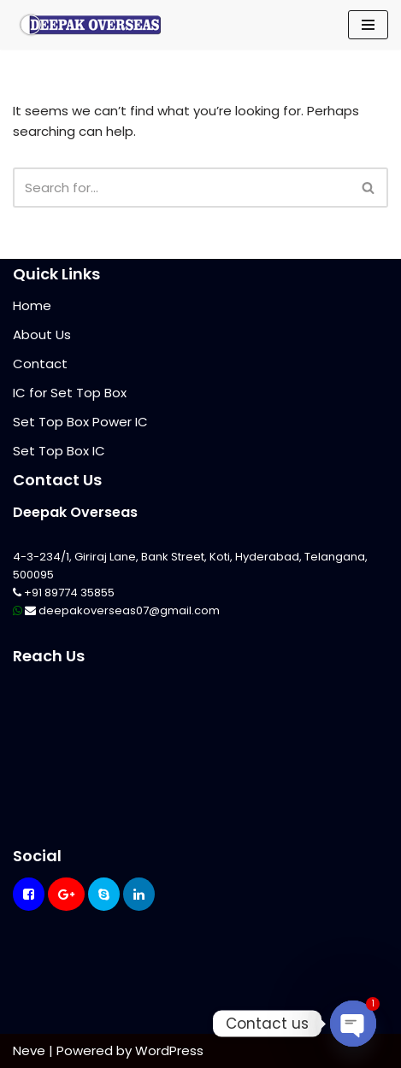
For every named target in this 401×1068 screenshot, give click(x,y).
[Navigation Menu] (368, 24)
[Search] (181, 187)
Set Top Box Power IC (80, 422)
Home (32, 305)
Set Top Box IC (59, 451)
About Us (42, 334)
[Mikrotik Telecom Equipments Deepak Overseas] (90, 25)
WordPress (169, 1050)
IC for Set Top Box (70, 393)
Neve (29, 1050)
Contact (40, 364)
